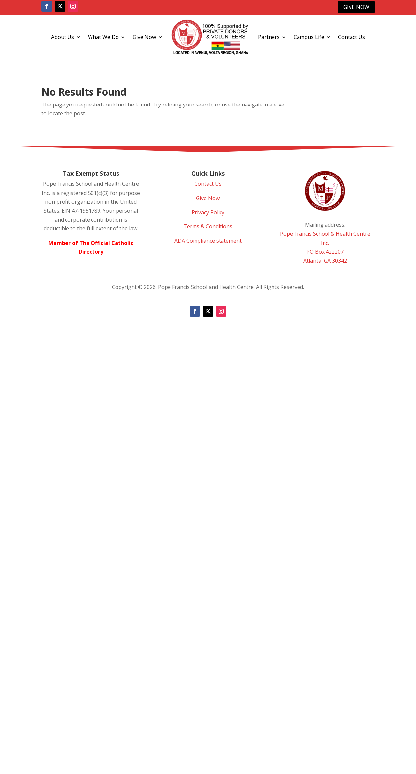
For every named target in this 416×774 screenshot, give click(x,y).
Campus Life (309, 37)
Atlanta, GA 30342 (325, 260)
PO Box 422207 (325, 251)
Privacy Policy (208, 212)
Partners (269, 37)
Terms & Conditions (207, 226)
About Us (62, 37)
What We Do (103, 37)
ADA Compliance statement (208, 240)
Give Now (356, 7)
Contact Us (351, 37)
